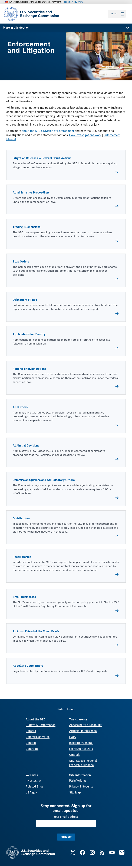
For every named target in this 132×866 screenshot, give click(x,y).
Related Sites (34, 786)
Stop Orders (21, 261)
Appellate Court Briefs (28, 666)
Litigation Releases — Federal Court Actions (42, 158)
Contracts (32, 748)
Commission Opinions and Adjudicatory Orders (44, 480)
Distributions (21, 518)
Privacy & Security (81, 786)
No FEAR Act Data (81, 748)
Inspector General (81, 742)
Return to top (66, 709)
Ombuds (74, 754)
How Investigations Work (85, 135)
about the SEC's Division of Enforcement (48, 131)
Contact (31, 742)
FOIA (72, 737)
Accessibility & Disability (85, 725)
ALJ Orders (20, 407)
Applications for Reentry (29, 334)
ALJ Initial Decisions (26, 445)
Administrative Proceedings (31, 192)
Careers (31, 731)
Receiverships (22, 557)
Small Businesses (24, 597)
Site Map (75, 792)
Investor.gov (33, 780)
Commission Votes (38, 737)
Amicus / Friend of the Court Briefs (36, 631)
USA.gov (31, 792)
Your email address (66, 816)
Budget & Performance (40, 725)
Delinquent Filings (25, 300)
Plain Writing (77, 780)
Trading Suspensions (26, 227)
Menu (117, 13)
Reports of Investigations (29, 368)
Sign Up (66, 836)
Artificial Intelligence (83, 731)
